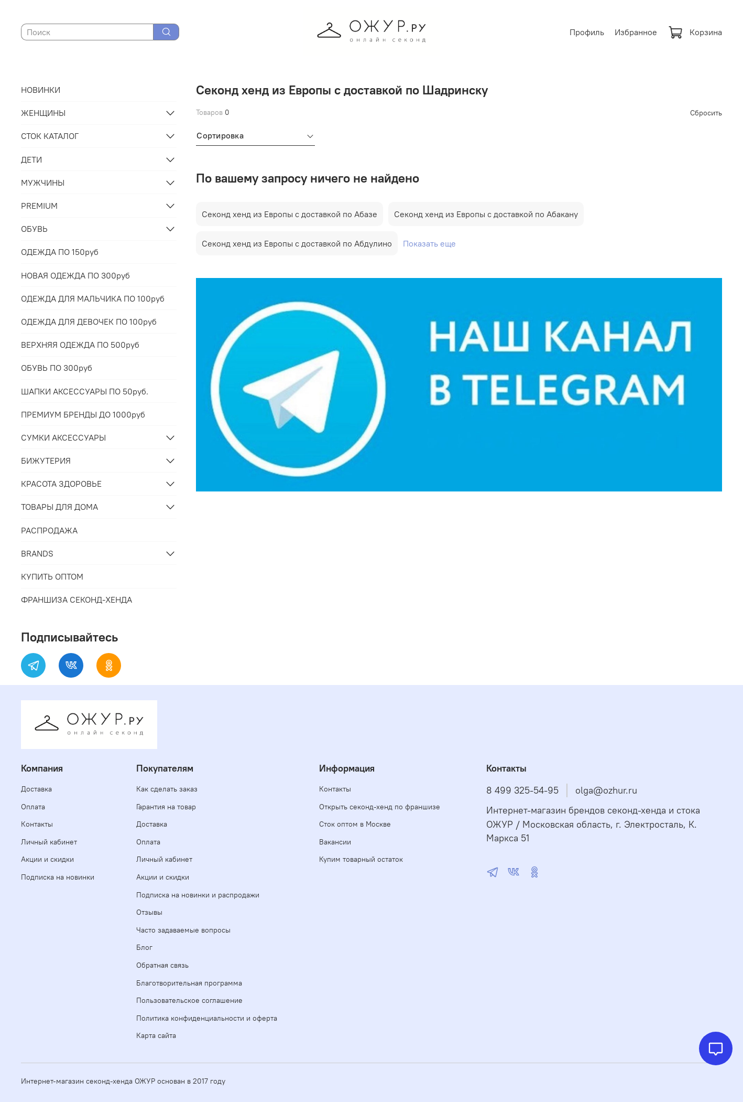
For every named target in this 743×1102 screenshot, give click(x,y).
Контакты (37, 824)
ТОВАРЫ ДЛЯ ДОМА (59, 506)
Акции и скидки (47, 859)
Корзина (695, 32)
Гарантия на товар (166, 806)
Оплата (33, 806)
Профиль (587, 32)
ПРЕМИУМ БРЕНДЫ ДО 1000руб (83, 414)
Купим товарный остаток (361, 859)
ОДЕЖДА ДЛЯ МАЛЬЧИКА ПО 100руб (93, 298)
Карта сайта (156, 1035)
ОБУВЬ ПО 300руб (56, 367)
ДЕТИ (31, 159)
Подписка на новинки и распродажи (197, 895)
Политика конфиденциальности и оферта (206, 1018)
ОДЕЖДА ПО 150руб (60, 252)
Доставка (36, 789)
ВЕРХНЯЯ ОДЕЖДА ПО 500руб (80, 344)
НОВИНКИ (40, 89)
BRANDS (37, 553)
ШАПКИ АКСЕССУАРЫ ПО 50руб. (84, 391)
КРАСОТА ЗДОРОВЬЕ (61, 483)
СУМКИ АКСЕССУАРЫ (63, 437)
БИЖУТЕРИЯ (46, 460)
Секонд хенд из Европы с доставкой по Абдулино (297, 243)
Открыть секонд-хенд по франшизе (379, 806)
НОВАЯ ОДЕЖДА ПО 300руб (75, 275)
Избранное (636, 32)
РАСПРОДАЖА (49, 530)
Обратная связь (162, 965)
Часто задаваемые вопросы (183, 930)
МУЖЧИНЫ (42, 182)
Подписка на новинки (57, 877)
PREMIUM (39, 205)
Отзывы (149, 912)
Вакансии (335, 842)
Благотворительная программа (189, 983)
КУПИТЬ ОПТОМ (52, 576)
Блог (144, 947)
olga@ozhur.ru (606, 790)
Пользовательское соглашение (189, 1000)
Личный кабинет (49, 842)
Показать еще (429, 243)
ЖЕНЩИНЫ (43, 113)
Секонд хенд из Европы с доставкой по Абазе (289, 214)
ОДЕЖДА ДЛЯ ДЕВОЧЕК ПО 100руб (89, 321)
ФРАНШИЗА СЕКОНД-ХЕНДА (76, 599)
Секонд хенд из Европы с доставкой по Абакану (486, 214)
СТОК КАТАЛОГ (50, 136)
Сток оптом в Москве (355, 824)
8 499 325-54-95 (522, 790)
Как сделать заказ (167, 789)
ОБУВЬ (34, 228)
